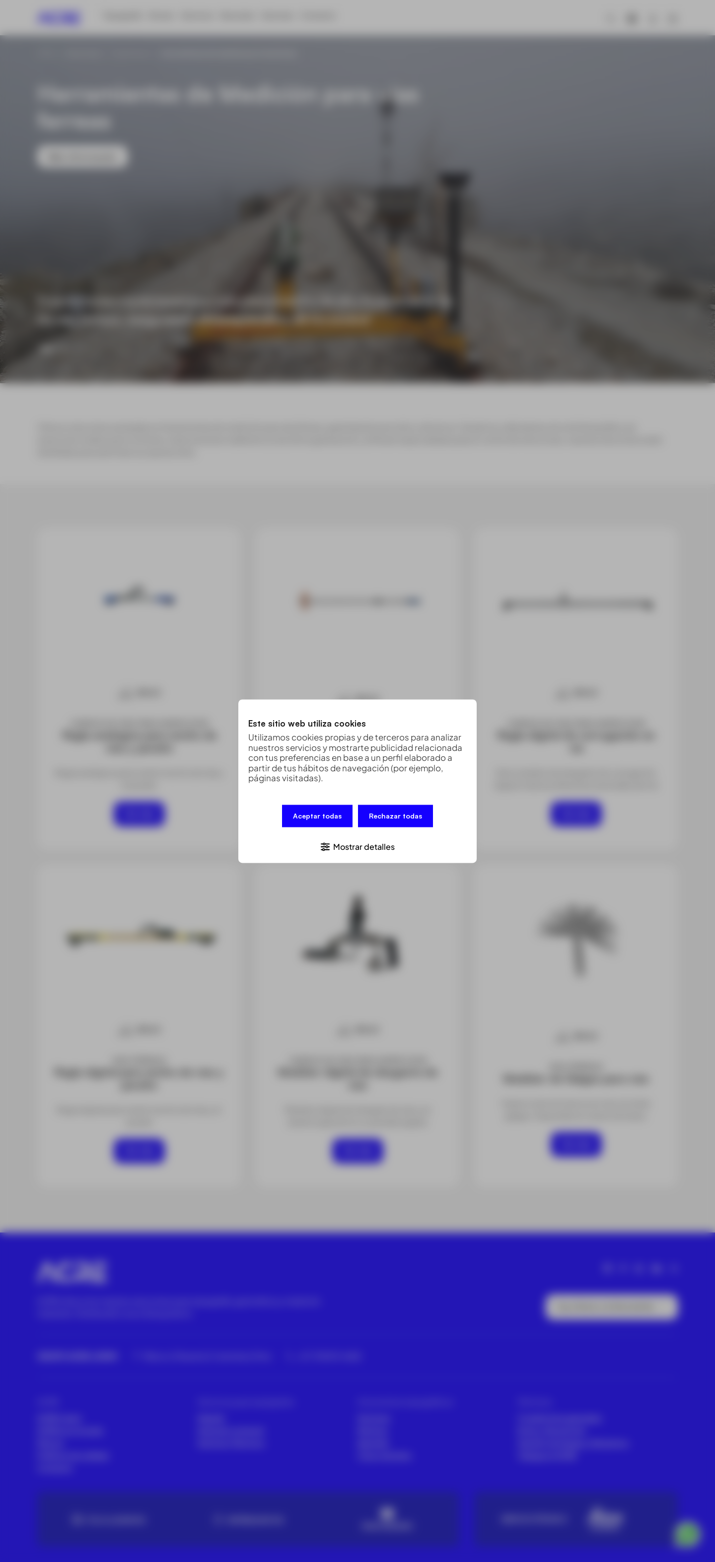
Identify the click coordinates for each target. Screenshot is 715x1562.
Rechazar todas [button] (395, 818)
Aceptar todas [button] (317, 818)
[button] (357, 843)
